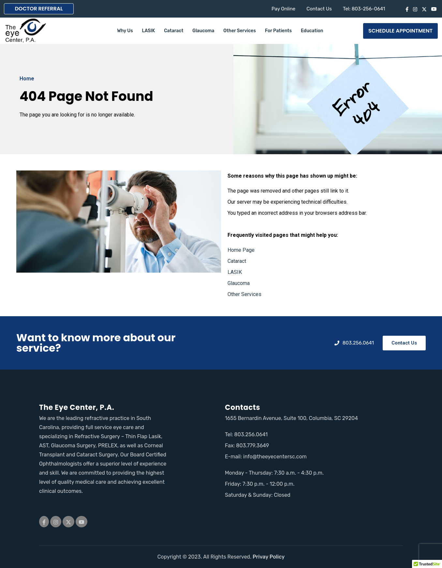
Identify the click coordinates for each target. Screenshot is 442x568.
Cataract (173, 31)
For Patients (278, 31)
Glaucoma (203, 31)
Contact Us (319, 9)
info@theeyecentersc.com (275, 456)
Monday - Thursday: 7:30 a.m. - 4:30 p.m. (274, 473)
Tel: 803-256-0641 (364, 9)
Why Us (125, 31)
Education (312, 31)
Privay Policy (269, 557)
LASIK (148, 31)
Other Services (239, 31)
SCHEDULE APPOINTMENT (400, 30)
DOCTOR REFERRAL (39, 8)
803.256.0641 (251, 434)
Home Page (241, 250)
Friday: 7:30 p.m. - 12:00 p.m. (260, 484)
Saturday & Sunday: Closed (257, 495)
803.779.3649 (252, 445)
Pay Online (283, 9)
